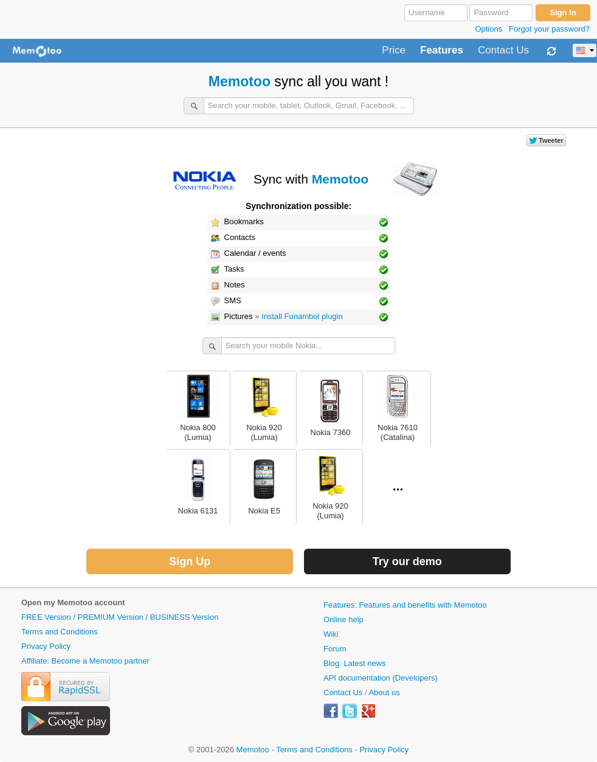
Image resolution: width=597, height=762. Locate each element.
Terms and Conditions (59, 631)
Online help (343, 619)
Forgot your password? (549, 28)
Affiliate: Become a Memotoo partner (85, 660)
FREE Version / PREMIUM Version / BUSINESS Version (119, 617)
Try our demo (407, 561)
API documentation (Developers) (380, 677)
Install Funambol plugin (302, 316)
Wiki (331, 634)
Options (488, 28)
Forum (335, 648)
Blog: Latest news (354, 663)
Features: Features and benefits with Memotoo (405, 604)
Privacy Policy (46, 646)
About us (383, 692)
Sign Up (189, 561)
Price (393, 50)
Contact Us (503, 50)
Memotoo (240, 81)
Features (441, 50)
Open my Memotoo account (73, 602)
